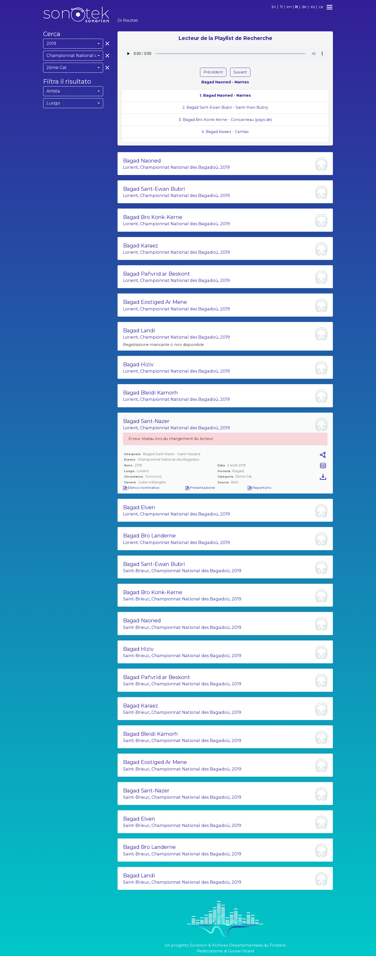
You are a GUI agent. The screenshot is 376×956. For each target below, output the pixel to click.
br (274, 6)
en (289, 6)
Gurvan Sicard (241, 951)
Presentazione (200, 488)
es (313, 6)
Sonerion (198, 945)
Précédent (213, 72)
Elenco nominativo (141, 488)
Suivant (240, 72)
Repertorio (259, 488)
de (304, 6)
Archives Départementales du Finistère (249, 945)
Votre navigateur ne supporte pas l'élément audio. (225, 54)
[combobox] (73, 44)
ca (321, 6)
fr (281, 6)
